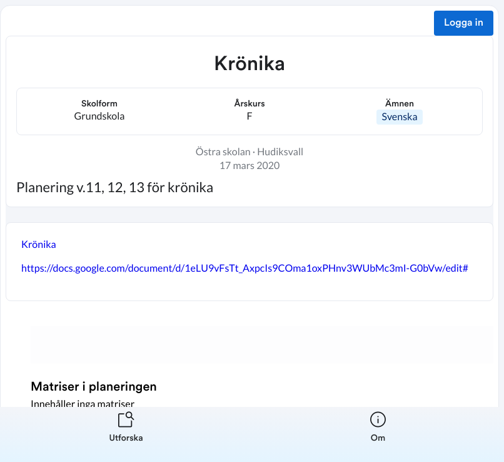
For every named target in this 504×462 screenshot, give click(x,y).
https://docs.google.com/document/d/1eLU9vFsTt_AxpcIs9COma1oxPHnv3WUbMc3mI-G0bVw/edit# (244, 268)
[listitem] (126, 434)
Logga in (463, 23)
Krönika (38, 244)
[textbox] (249, 261)
